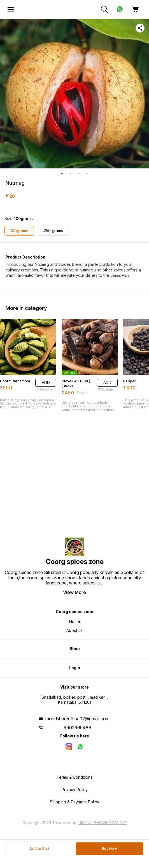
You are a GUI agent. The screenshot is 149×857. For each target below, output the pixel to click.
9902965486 (77, 727)
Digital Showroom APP (102, 822)
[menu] (11, 9)
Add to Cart (39, 848)
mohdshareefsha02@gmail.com (77, 718)
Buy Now (109, 848)
